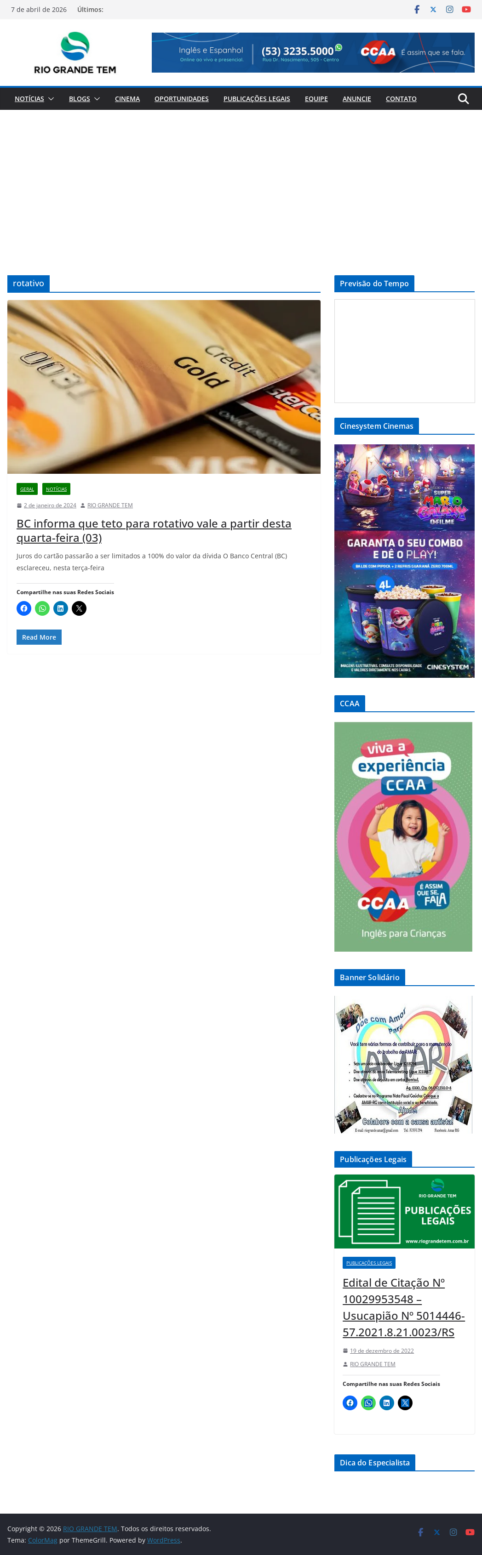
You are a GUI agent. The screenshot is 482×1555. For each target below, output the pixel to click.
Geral (27, 489)
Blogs (79, 98)
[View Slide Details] (313, 53)
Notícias (29, 98)
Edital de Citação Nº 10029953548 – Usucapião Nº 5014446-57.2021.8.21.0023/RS (404, 1307)
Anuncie (357, 98)
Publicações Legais (257, 98)
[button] (49, 98)
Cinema (127, 98)
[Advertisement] (241, 178)
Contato (401, 98)
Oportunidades (182, 98)
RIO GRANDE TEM (110, 505)
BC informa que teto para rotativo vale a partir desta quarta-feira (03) (154, 530)
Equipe (316, 98)
